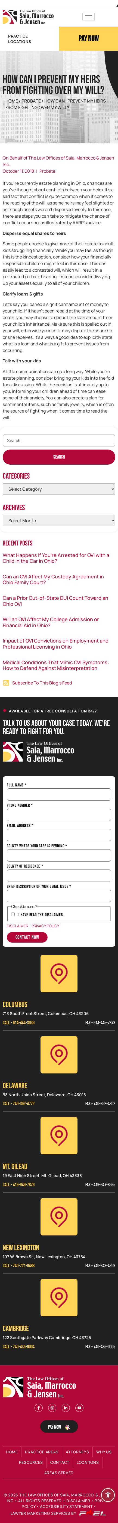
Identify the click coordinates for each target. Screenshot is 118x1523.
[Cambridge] (59, 1297)
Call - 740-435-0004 (19, 1347)
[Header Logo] (28, 17)
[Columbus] (59, 973)
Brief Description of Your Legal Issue (39, 887)
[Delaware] (59, 1054)
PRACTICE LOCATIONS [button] (19, 38)
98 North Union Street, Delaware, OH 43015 (44, 1095)
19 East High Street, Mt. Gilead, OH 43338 (42, 1175)
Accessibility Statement (66, 1506)
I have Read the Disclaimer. (41, 915)
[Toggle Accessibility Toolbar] (108, 1495)
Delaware (15, 1085)
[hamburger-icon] (88, 17)
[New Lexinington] (59, 1216)
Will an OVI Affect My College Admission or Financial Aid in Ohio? (51, 622)
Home (11, 101)
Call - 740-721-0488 (19, 1266)
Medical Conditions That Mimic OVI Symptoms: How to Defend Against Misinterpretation (56, 665)
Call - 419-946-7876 (19, 1185)
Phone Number (20, 805)
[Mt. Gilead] (59, 1135)
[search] (59, 440)
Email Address (20, 826)
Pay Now (89, 38)
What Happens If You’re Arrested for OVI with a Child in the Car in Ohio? (56, 558)
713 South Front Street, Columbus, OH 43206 (46, 1013)
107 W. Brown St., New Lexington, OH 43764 (44, 1257)
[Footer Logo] (41, 1387)
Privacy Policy (45, 925)
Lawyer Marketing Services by (58, 1513)
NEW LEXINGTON (21, 1247)
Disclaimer (17, 925)
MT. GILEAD (15, 1166)
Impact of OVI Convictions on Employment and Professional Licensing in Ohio (55, 643)
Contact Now (27, 937)
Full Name (17, 785)
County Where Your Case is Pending (37, 846)
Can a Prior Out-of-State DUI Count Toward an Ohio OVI (55, 601)
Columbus (15, 1004)
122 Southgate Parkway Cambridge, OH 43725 (47, 1337)
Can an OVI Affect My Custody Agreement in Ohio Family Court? (53, 579)
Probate (31, 101)
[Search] (59, 457)
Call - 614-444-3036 (19, 1023)
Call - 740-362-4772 (19, 1104)
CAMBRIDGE (16, 1328)
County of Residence (25, 866)
